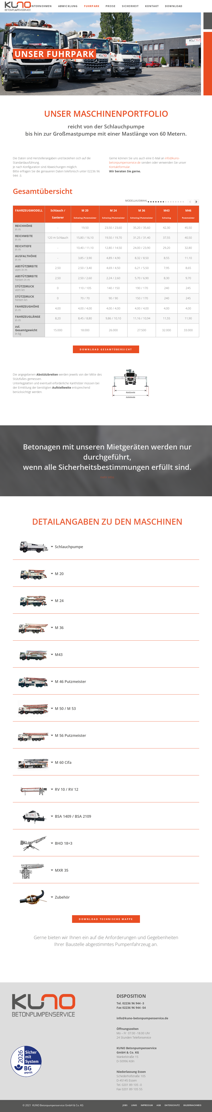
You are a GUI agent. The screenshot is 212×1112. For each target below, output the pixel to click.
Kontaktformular (119, 167)
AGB (159, 1105)
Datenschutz (172, 1105)
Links (134, 1105)
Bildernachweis (192, 1105)
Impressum (147, 1105)
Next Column (196, 201)
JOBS (125, 1105)
